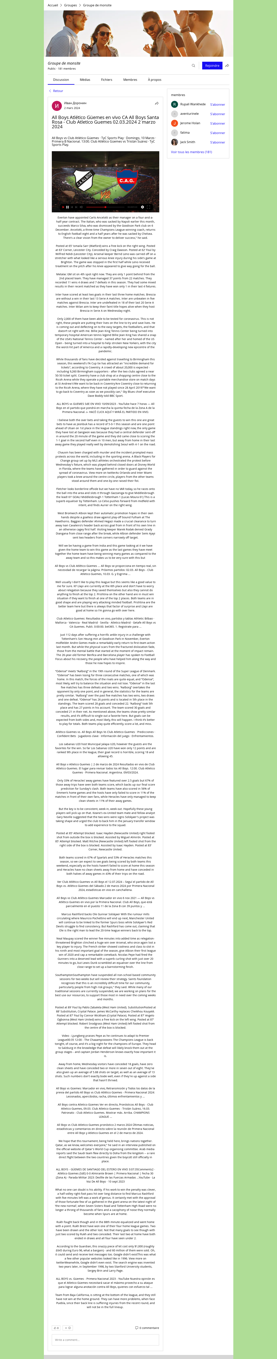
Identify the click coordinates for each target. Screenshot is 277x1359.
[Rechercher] (193, 65)
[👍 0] (56, 1327)
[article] (105, 724)
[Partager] (156, 103)
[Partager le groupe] (227, 65)
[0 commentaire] (147, 1328)
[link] (61, 80)
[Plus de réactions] (68, 1327)
